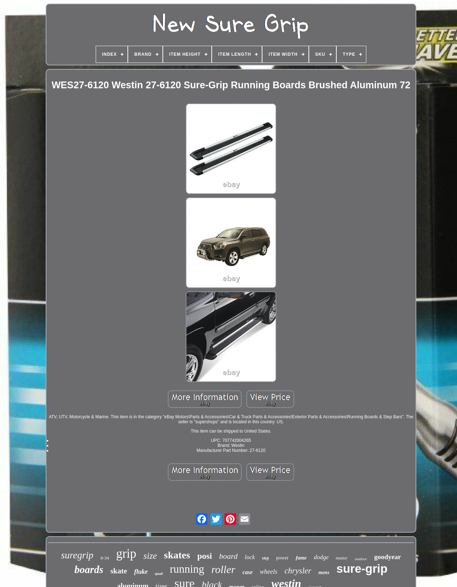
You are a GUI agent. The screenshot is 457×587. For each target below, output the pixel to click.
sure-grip (361, 568)
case (247, 572)
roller (223, 569)
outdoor (361, 559)
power (282, 558)
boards (89, 569)
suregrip (77, 555)
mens (323, 572)
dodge (321, 557)
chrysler (298, 570)
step (265, 558)
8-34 (105, 558)
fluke (141, 571)
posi (204, 556)
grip (126, 554)
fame (301, 558)
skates (177, 555)
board (228, 556)
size (150, 556)
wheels (268, 571)
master (342, 558)
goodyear (387, 557)
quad (159, 574)
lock (250, 557)
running (187, 569)
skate (118, 571)
